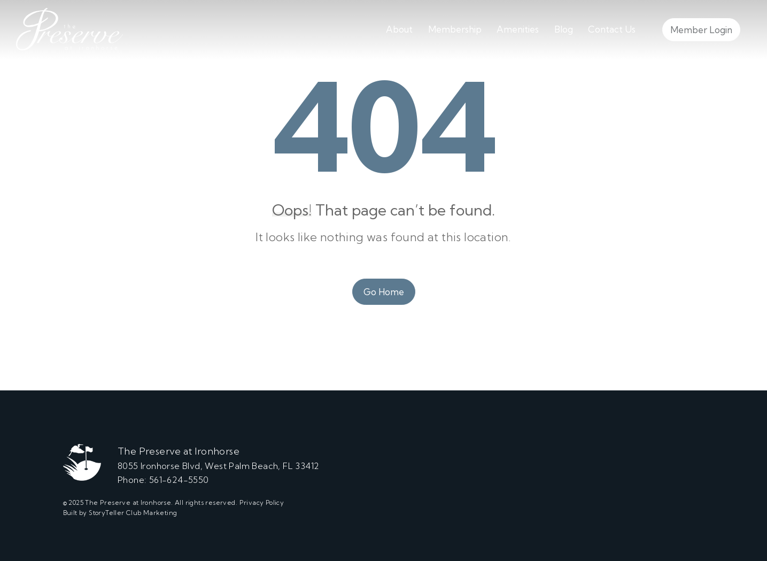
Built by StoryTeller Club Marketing (120, 513)
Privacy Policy (261, 502)
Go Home (383, 291)
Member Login (701, 29)
